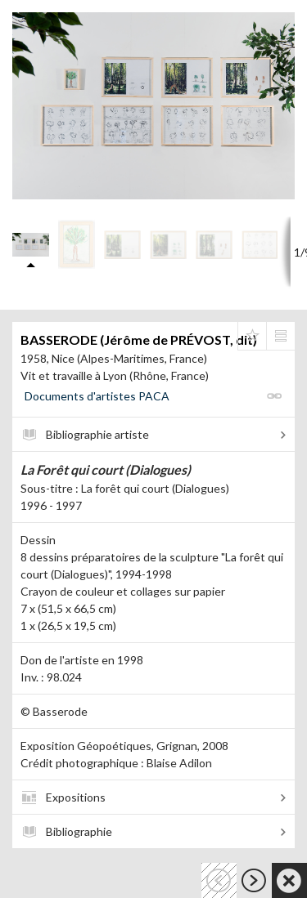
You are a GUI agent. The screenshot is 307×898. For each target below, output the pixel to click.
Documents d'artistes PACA (97, 396)
